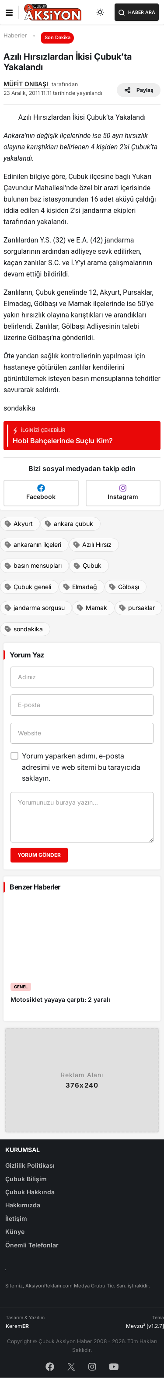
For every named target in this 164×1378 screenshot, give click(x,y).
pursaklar (137, 608)
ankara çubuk (68, 524)
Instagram (123, 492)
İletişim (16, 1218)
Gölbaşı (123, 587)
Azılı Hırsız (92, 545)
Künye (14, 1231)
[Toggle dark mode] (100, 12)
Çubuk (87, 565)
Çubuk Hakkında (30, 1192)
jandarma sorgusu (34, 608)
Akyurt (18, 524)
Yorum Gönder (39, 855)
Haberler (15, 35)
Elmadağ (80, 587)
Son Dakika (57, 37)
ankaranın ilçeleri (32, 545)
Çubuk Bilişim (26, 1179)
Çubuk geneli (27, 587)
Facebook (41, 492)
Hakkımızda (22, 1205)
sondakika (23, 629)
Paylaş (139, 90)
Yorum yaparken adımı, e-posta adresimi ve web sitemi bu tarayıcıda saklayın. (81, 766)
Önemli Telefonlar (32, 1245)
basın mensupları (33, 565)
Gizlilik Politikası (30, 1165)
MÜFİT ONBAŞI (26, 84)
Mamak (91, 608)
